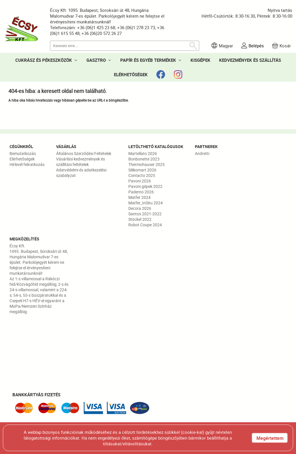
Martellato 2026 (142, 153)
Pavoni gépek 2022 (145, 186)
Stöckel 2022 (139, 219)
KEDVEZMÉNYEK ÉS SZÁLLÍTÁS (250, 60)
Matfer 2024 (139, 197)
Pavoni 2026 (139, 181)
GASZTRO (96, 60)
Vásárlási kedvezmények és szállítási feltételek (80, 161)
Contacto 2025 (141, 175)
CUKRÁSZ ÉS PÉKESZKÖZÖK (43, 60)
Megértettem (270, 438)
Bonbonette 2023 (144, 159)
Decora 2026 (139, 208)
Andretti (202, 153)
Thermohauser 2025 (146, 164)
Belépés (256, 45)
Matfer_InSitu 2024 (145, 202)
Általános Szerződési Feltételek (83, 153)
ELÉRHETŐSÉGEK (131, 74)
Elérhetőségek (22, 159)
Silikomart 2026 (142, 170)
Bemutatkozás (23, 153)
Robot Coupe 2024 (145, 224)
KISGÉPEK (200, 60)
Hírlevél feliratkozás (27, 164)
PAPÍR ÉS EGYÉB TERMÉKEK (148, 60)
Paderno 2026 (141, 192)
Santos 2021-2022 (145, 213)
